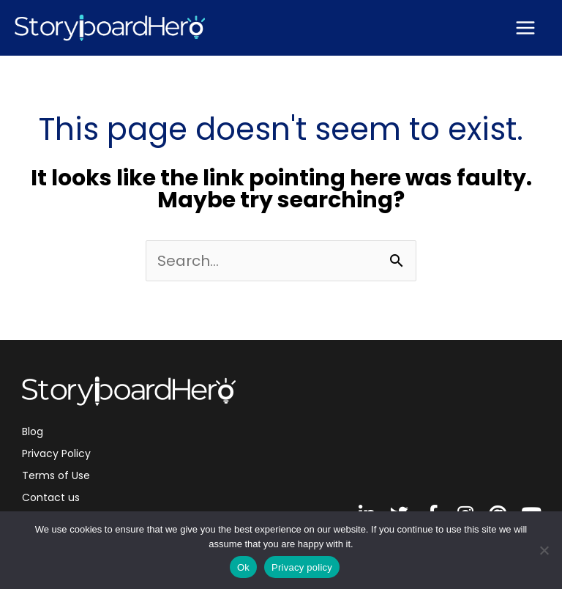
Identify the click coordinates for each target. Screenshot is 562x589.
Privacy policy (301, 567)
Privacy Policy (56, 453)
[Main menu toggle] (525, 28)
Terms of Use (56, 475)
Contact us (51, 497)
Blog (32, 431)
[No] (543, 550)
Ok (243, 567)
